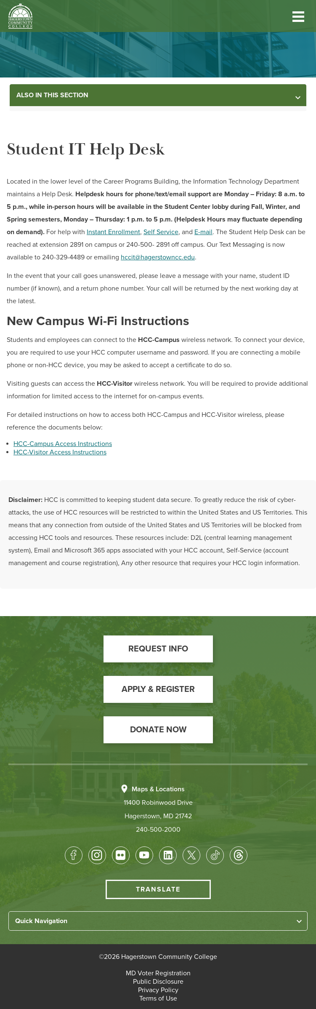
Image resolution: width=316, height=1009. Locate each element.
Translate (158, 889)
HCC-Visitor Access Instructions (59, 452)
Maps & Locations (158, 789)
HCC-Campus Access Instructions (62, 444)
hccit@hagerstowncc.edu (158, 257)
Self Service (160, 232)
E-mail (203, 232)
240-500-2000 (158, 829)
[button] (298, 16)
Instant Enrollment (113, 232)
